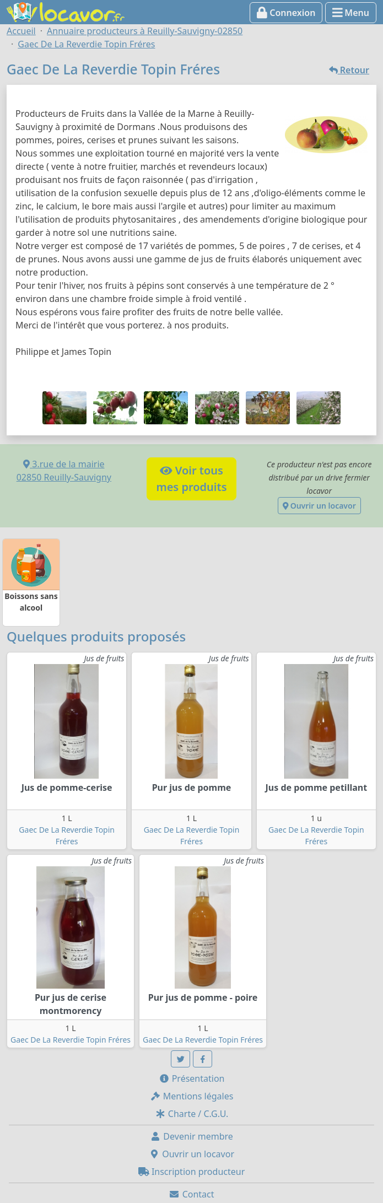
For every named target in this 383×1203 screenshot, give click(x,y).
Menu (350, 13)
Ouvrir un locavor (319, 505)
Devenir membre (191, 1136)
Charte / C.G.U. (192, 1114)
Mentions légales (192, 1096)
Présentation (192, 1078)
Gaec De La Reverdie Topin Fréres (70, 1039)
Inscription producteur (191, 1172)
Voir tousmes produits (191, 478)
